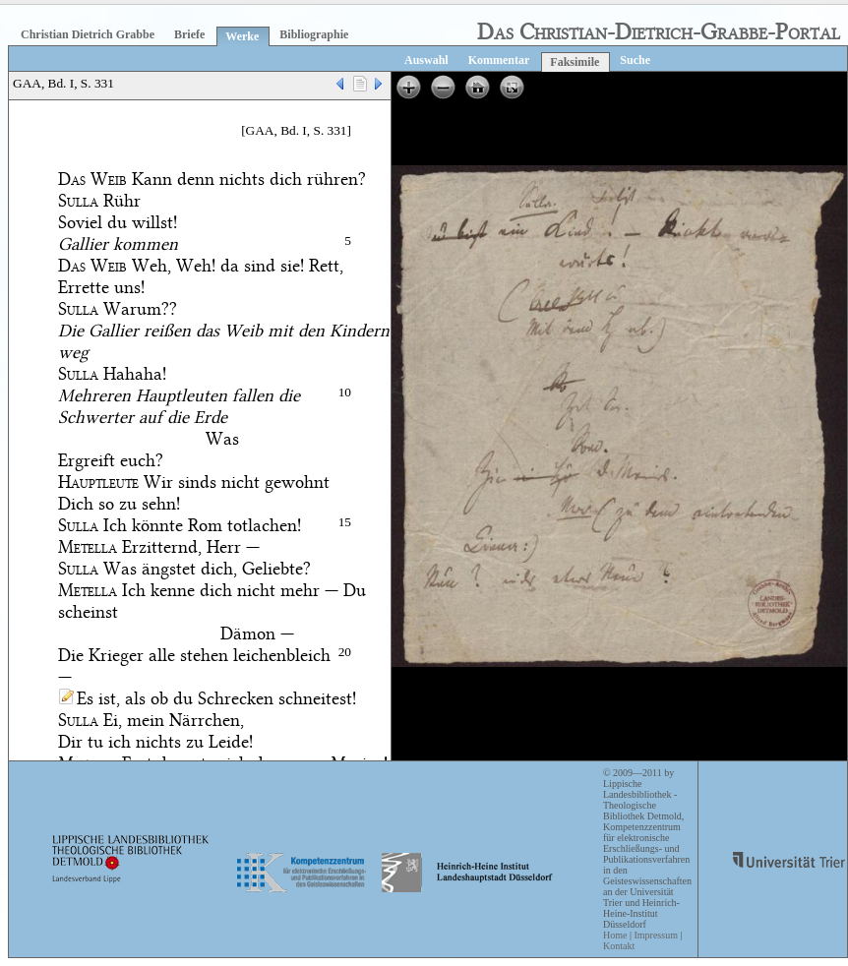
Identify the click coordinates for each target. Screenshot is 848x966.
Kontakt (619, 945)
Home (615, 935)
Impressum (655, 935)
